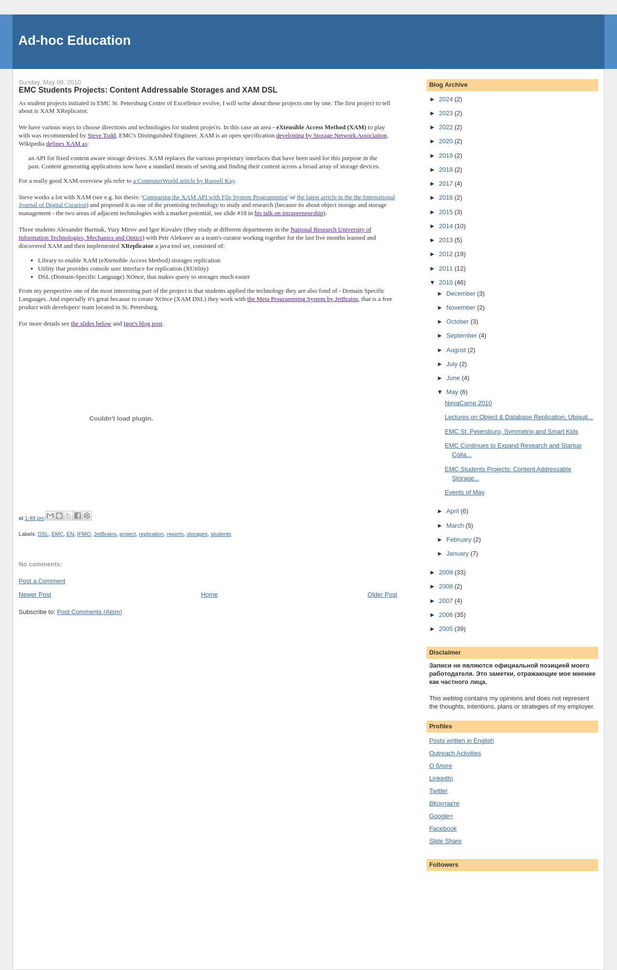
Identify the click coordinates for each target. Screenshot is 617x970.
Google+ (441, 816)
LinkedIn (441, 778)
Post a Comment (42, 581)
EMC (58, 534)
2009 (447, 572)
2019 (447, 155)
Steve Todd (102, 135)
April (453, 511)
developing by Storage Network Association (331, 135)
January (458, 553)
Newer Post (35, 594)
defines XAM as (66, 143)
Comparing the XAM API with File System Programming (214, 197)
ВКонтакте (444, 803)
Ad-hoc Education (74, 40)
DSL (43, 534)
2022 (447, 127)
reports (175, 534)
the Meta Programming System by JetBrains (302, 298)
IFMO (84, 534)
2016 (447, 197)
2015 (447, 212)
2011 (447, 268)
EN (70, 534)
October (458, 321)
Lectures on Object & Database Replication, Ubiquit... (519, 417)
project (128, 534)
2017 (447, 183)
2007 (447, 600)
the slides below (91, 323)
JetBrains (105, 534)
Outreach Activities (455, 753)
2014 (447, 226)
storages (197, 534)
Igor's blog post (142, 323)
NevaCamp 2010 (468, 403)
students (221, 534)
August (457, 350)
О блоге (440, 765)
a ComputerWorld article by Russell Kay (184, 180)
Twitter (438, 790)
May (453, 392)
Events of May (464, 492)
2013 (447, 240)
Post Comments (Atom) (89, 611)
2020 (447, 141)
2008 (447, 586)
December (461, 293)
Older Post (382, 594)
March (456, 525)
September (462, 335)
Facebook (442, 828)
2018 (447, 169)
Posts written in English (461, 740)
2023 (447, 113)
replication (151, 534)
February (459, 539)
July (452, 364)
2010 (447, 282)
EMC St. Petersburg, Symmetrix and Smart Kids (511, 431)
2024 (447, 99)
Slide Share (445, 841)
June (454, 378)
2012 (447, 254)
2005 (447, 628)
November (461, 307)
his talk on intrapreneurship (289, 213)
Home (209, 594)
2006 (447, 614)
